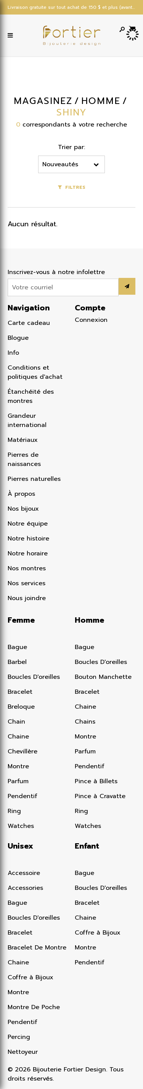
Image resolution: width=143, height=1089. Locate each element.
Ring (14, 811)
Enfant (87, 846)
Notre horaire (28, 553)
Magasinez (42, 101)
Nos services (26, 583)
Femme (21, 620)
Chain (16, 721)
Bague (17, 647)
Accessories (25, 888)
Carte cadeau (29, 323)
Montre (18, 766)
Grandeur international (27, 420)
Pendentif (22, 796)
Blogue (18, 337)
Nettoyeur (23, 1052)
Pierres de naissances (24, 459)
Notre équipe (28, 523)
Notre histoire (28, 538)
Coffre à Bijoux (30, 977)
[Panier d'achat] (132, 28)
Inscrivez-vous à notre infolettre (56, 272)
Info (13, 352)
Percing (19, 1037)
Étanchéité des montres (31, 396)
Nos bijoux (23, 508)
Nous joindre (27, 598)
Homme (89, 620)
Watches (21, 826)
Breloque (21, 706)
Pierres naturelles (34, 479)
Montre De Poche (34, 1007)
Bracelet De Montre (37, 947)
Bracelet (20, 691)
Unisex (20, 846)
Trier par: (71, 147)
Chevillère (22, 751)
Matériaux (23, 440)
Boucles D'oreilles (34, 677)
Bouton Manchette (103, 677)
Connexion (91, 320)
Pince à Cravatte (100, 796)
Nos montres (27, 568)
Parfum (18, 781)
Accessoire (24, 873)
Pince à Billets (96, 781)
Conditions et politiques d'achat (35, 372)
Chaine (18, 736)
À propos (21, 493)
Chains (85, 721)
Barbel (17, 662)
